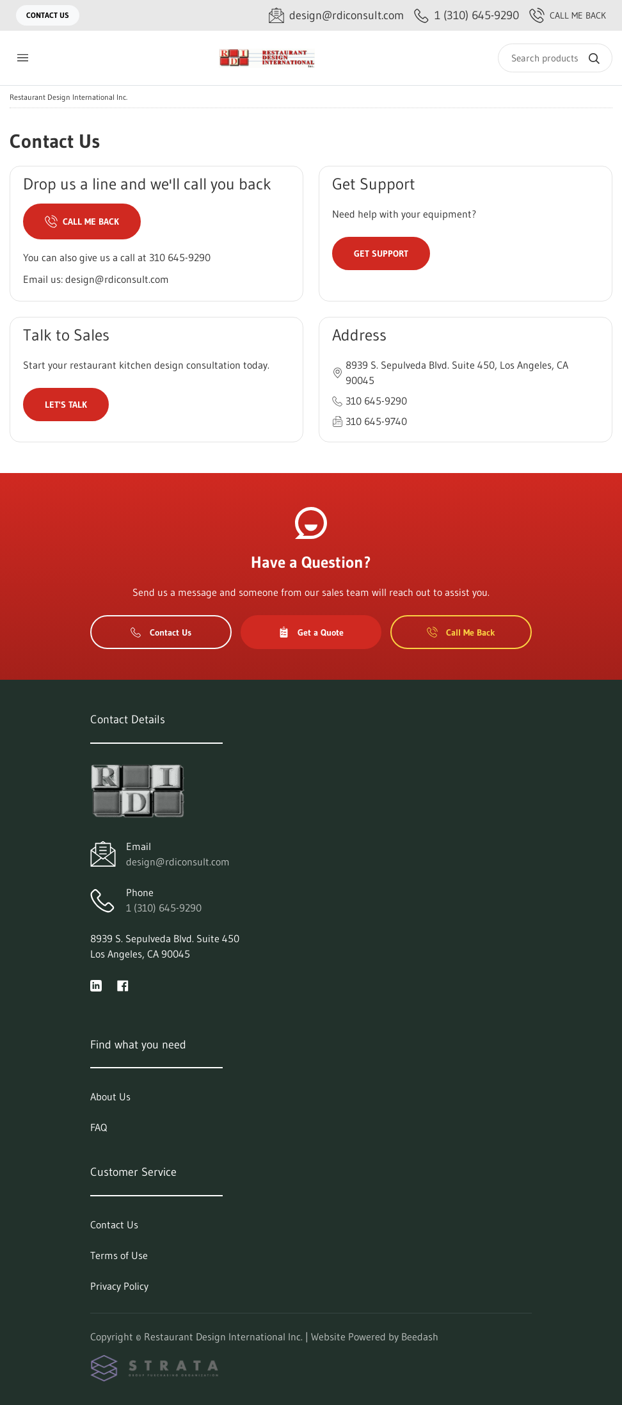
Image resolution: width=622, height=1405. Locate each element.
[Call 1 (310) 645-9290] (466, 15)
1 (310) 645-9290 (164, 907)
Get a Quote (311, 632)
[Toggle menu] (22, 57)
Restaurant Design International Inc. (68, 97)
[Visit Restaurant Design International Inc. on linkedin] (96, 984)
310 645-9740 (376, 421)
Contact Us (47, 15)
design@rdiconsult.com (117, 279)
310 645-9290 (180, 257)
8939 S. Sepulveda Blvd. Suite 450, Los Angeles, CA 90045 (457, 372)
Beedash (419, 1336)
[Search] (555, 58)
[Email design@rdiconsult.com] (336, 15)
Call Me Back (567, 15)
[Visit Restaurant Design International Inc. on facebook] (123, 984)
